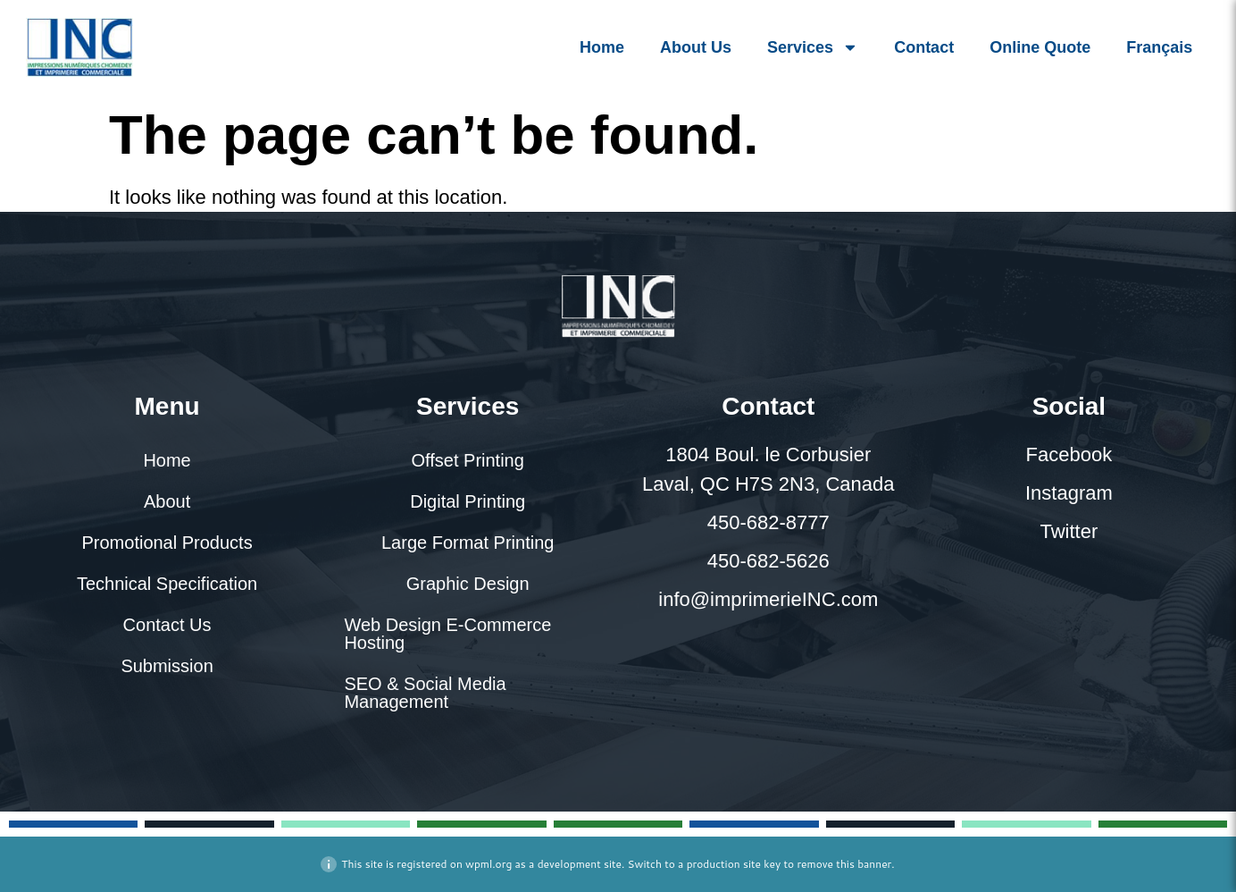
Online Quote (1040, 47)
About (167, 501)
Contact (924, 47)
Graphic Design (468, 583)
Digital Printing (467, 501)
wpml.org (488, 863)
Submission (167, 666)
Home (602, 47)
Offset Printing (468, 460)
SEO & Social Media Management (424, 692)
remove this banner (844, 863)
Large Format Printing (467, 542)
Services (812, 47)
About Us (695, 47)
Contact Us (167, 625)
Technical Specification (167, 583)
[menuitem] (1159, 47)
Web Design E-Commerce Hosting (447, 633)
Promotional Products (166, 542)
